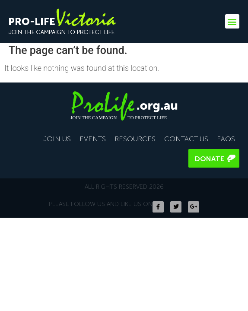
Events (92, 139)
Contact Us (186, 139)
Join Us (57, 139)
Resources (135, 139)
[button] (232, 21)
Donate (209, 159)
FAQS (226, 139)
